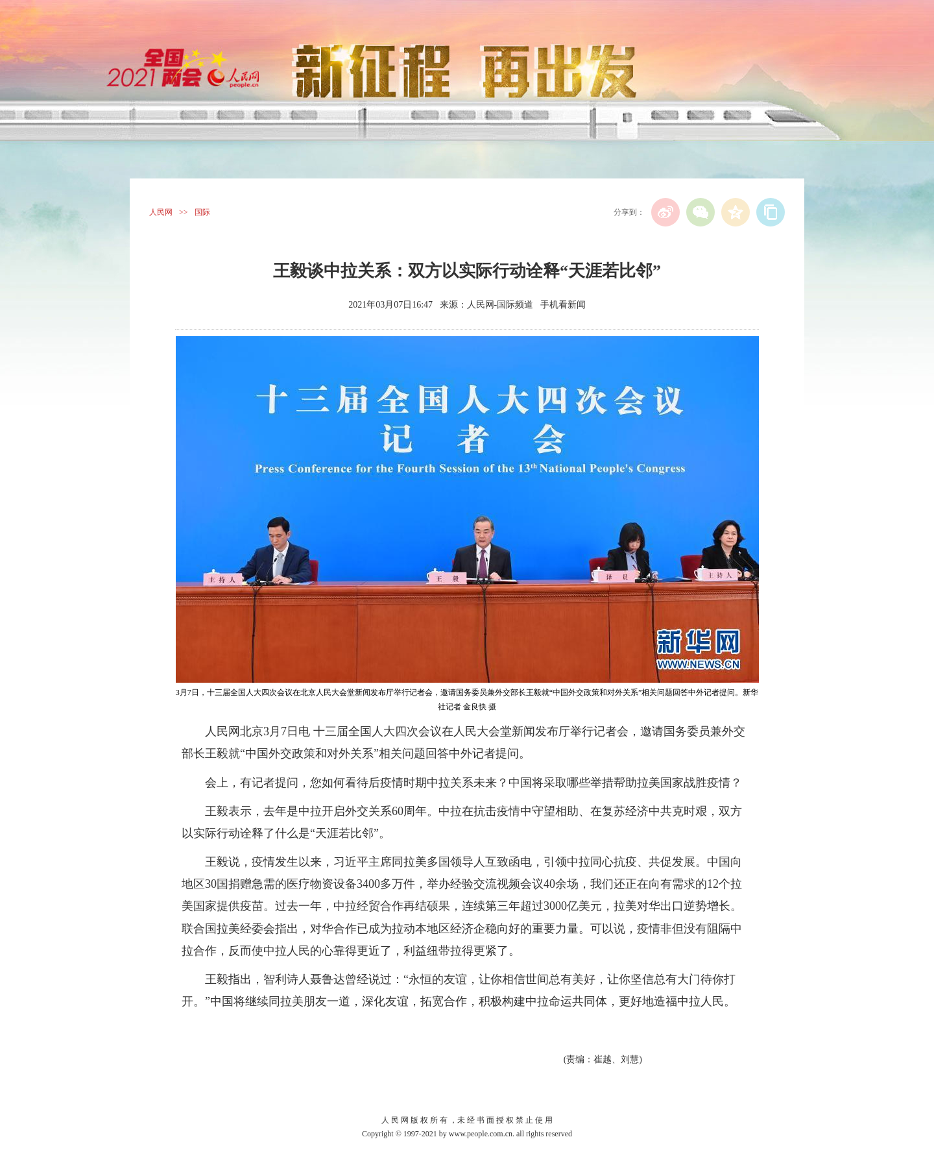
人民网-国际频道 (500, 305)
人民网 (161, 212)
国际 (202, 212)
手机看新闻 (563, 305)
